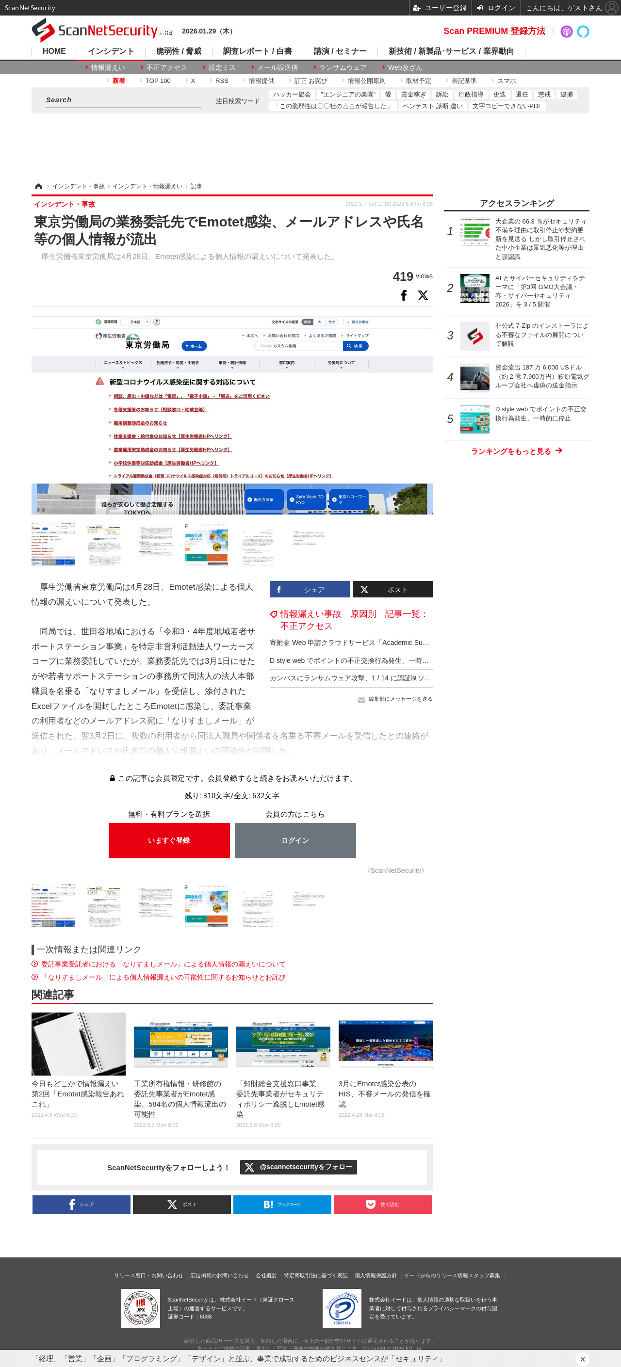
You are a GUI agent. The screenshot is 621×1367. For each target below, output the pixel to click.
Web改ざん (405, 67)
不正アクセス (167, 67)
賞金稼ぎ (413, 94)
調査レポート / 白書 (257, 51)
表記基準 (464, 80)
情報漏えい (108, 67)
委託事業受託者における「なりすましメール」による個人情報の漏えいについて (163, 964)
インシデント (111, 51)
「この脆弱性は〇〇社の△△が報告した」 (333, 106)
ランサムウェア (343, 67)
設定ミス (222, 67)
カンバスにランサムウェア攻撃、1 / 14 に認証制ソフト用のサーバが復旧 (381, 678)
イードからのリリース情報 (436, 1275)
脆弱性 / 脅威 (178, 51)
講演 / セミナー (340, 51)
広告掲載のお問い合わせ (219, 1275)
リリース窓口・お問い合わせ (148, 1275)
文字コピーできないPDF (507, 106)
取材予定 (418, 80)
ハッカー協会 (292, 94)
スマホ (506, 80)
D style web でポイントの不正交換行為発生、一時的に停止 (359, 660)
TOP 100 (158, 80)
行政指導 (471, 94)
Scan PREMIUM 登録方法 (494, 31)
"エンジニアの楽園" (348, 94)
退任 (522, 94)
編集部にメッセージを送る (401, 699)
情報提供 (261, 80)
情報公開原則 (367, 80)
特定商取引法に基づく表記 (316, 1275)
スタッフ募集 (484, 1275)
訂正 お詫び (311, 80)
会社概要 (266, 1275)
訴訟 (442, 94)
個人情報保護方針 (376, 1275)
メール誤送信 (277, 67)
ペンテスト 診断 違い (433, 106)
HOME (54, 51)
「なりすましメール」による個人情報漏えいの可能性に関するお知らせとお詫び (163, 977)
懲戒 (544, 94)
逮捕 (566, 94)
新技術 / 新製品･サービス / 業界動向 (451, 51)
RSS (222, 80)
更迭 (499, 94)
